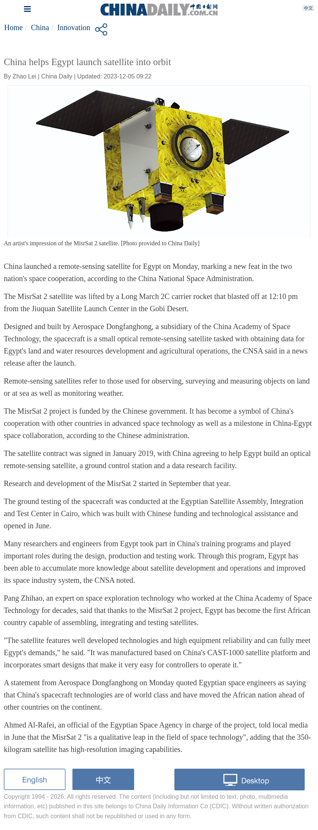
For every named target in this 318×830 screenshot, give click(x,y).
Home (13, 27)
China (40, 27)
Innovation (73, 27)
